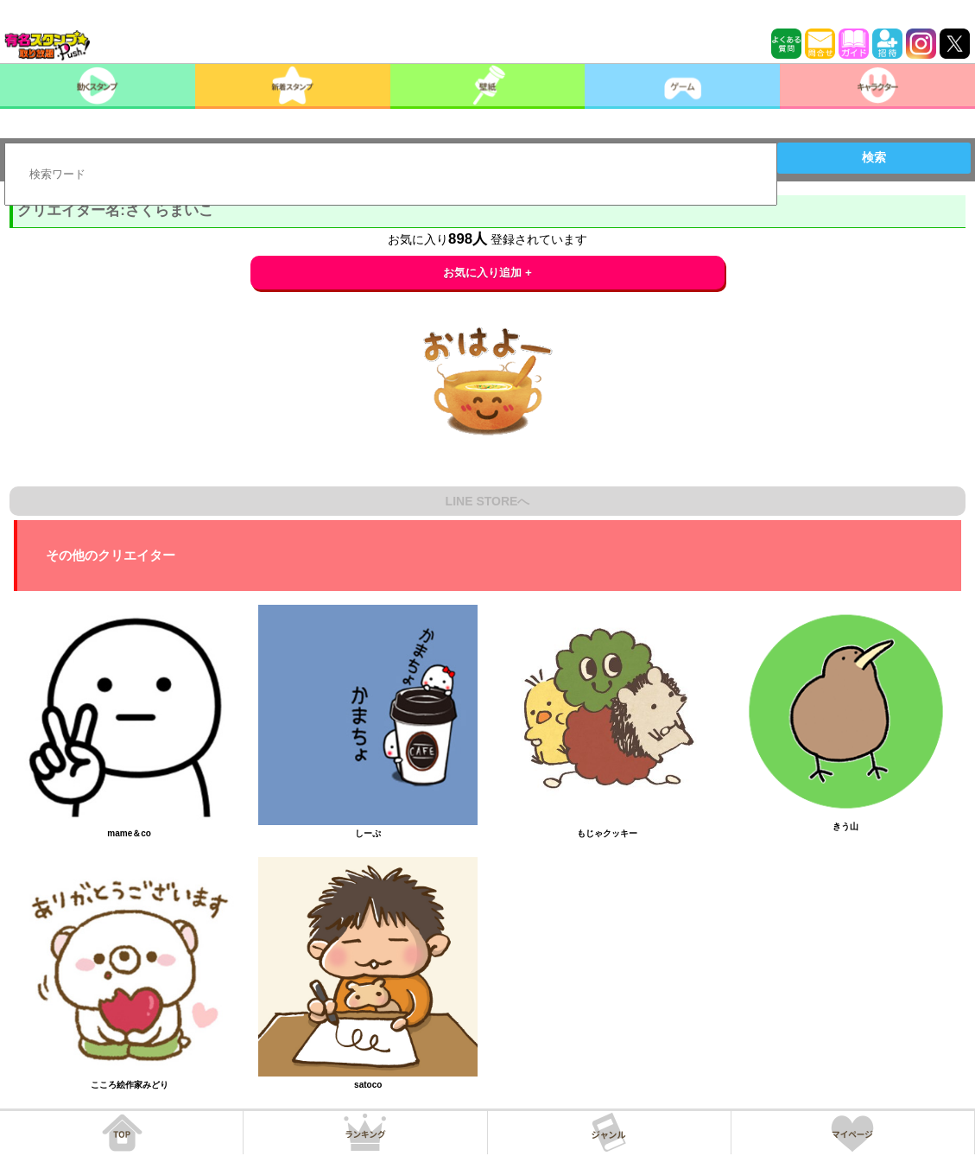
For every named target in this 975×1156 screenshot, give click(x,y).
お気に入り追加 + (487, 272)
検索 (874, 157)
